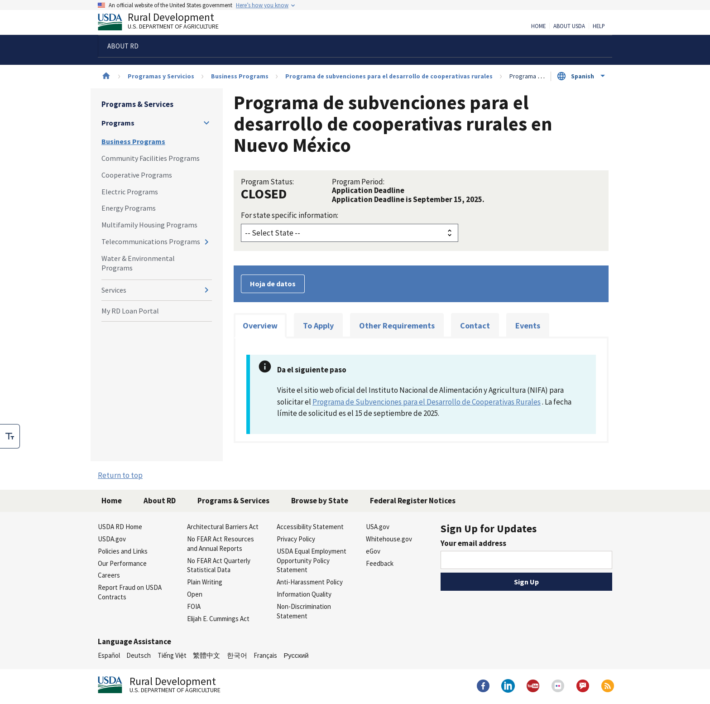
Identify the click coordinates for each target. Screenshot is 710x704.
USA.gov (377, 526)
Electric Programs (129, 191)
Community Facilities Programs (150, 158)
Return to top (120, 475)
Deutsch (138, 655)
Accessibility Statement (310, 526)
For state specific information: (289, 215)
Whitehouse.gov (389, 539)
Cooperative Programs (136, 174)
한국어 (237, 655)
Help (599, 26)
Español (109, 655)
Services (113, 289)
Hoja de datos (273, 283)
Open (194, 594)
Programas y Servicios (161, 76)
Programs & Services (137, 104)
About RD (160, 501)
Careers (109, 575)
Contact (475, 325)
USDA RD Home (120, 526)
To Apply (318, 325)
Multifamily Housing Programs (149, 224)
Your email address (473, 543)
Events (527, 325)
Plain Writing (204, 582)
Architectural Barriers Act (223, 526)
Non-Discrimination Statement (304, 611)
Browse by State (319, 501)
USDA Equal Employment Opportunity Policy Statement (311, 560)
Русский (295, 655)
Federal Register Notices (413, 501)
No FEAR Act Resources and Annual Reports (220, 544)
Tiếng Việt (172, 655)
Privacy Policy (296, 539)
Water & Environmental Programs (138, 263)
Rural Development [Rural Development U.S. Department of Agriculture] (166, 23)
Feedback (379, 563)
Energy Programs (128, 207)
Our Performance (122, 563)
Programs (117, 122)
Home (538, 26)
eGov (373, 551)
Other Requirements (397, 325)
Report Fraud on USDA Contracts (130, 592)
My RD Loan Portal (130, 310)
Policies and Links (123, 551)
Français (265, 655)
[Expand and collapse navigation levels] (206, 122)
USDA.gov (112, 539)
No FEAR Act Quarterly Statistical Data (218, 565)
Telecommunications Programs (150, 241)
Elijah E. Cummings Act (218, 618)
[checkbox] (10, 436)
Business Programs (240, 76)
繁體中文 (206, 655)
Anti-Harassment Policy (310, 582)
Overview (260, 325)
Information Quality (304, 594)
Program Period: (358, 182)
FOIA (194, 606)
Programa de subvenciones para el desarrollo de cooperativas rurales (389, 76)
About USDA (569, 26)
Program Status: (267, 182)
